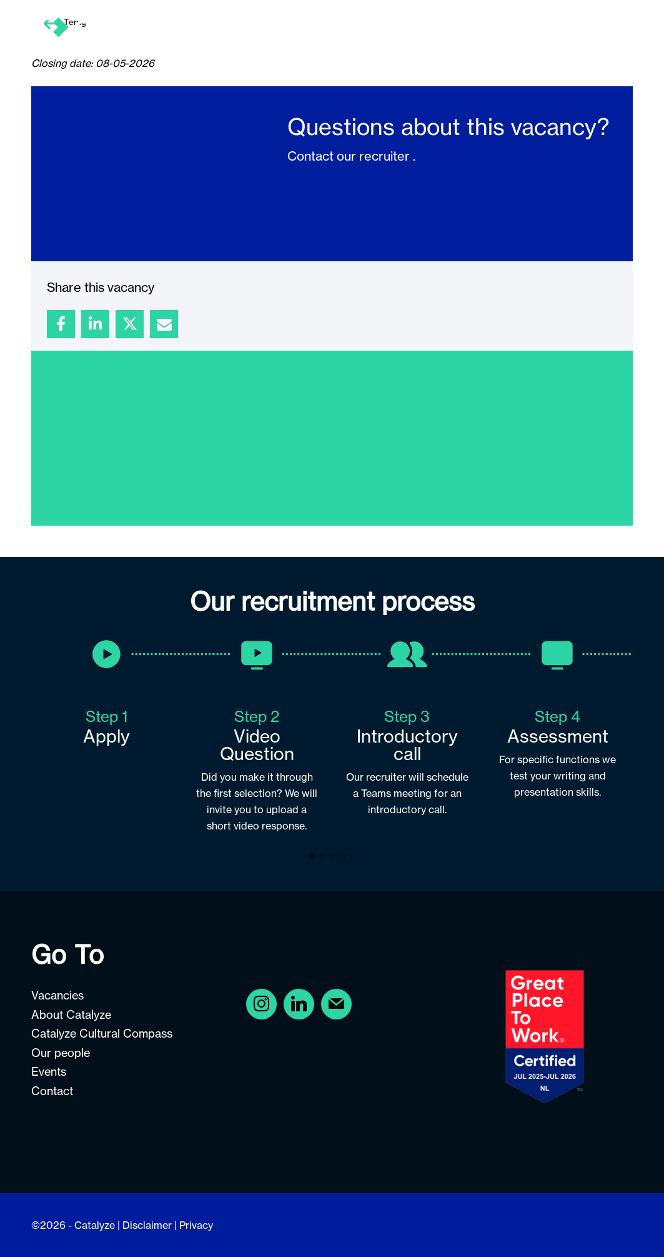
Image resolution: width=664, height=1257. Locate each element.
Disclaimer (147, 1225)
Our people (60, 1053)
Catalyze (94, 1225)
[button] (312, 856)
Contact (52, 1091)
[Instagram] (299, 1003)
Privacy (196, 1225)
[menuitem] (309, 28)
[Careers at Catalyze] (195, 28)
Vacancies (57, 995)
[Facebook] (261, 1003)
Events (48, 1071)
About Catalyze (71, 1015)
